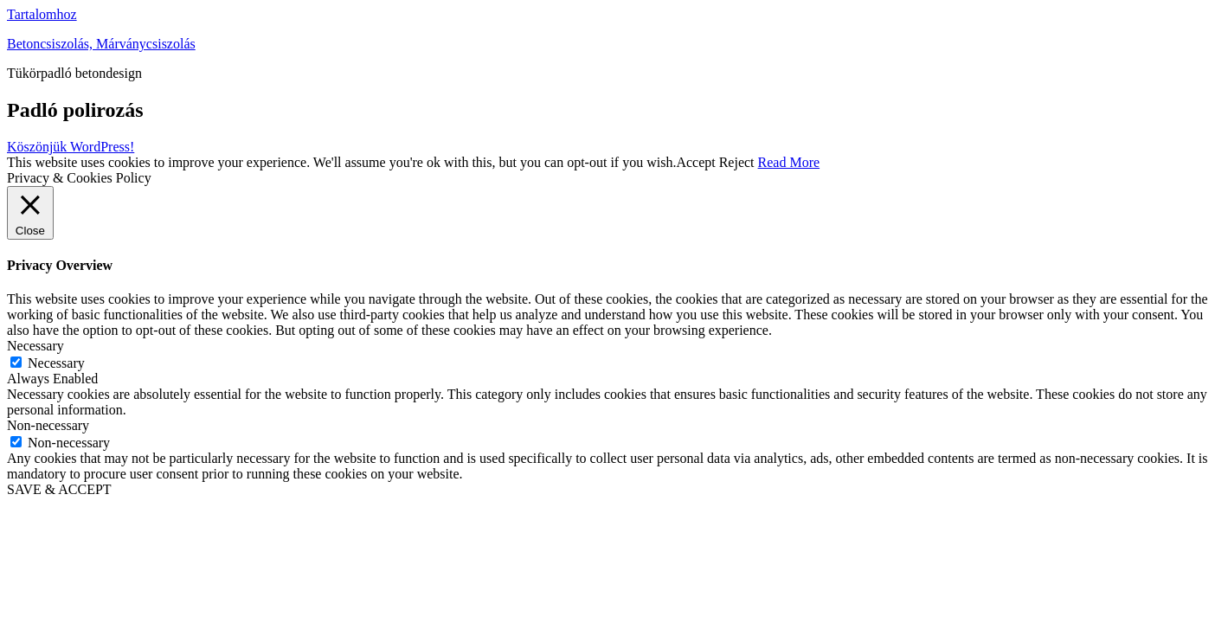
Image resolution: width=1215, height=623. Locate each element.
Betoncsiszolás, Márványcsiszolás (101, 43)
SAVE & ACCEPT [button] (59, 489)
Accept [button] (695, 162)
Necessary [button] (35, 345)
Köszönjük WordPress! (70, 146)
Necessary (56, 363)
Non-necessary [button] (48, 425)
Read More (789, 162)
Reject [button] (737, 162)
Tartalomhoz (42, 14)
